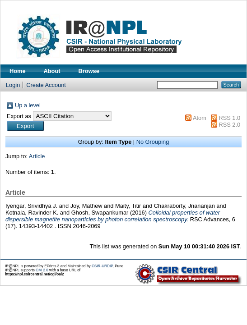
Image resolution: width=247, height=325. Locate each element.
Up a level (28, 105)
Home (17, 71)
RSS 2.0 (229, 124)
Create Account (46, 85)
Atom (199, 117)
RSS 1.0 (229, 117)
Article (37, 156)
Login (13, 85)
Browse (89, 71)
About (52, 71)
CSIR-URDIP (102, 266)
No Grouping (152, 141)
